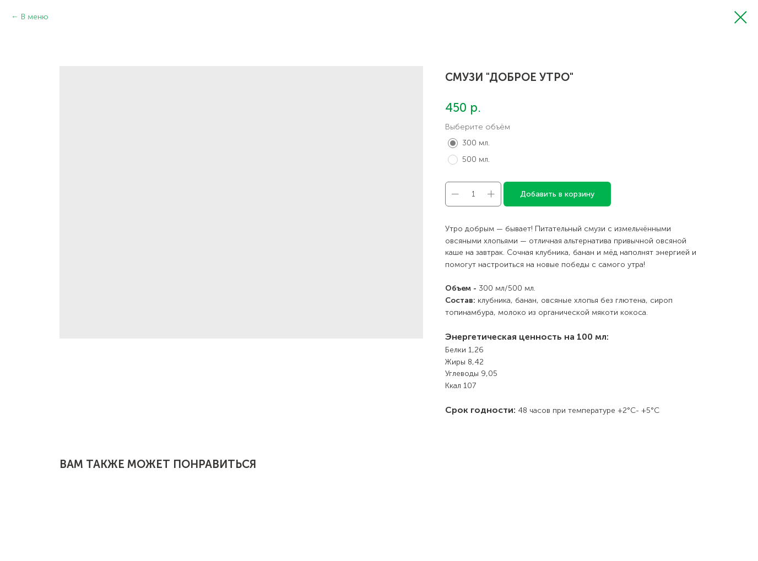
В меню (34, 16)
